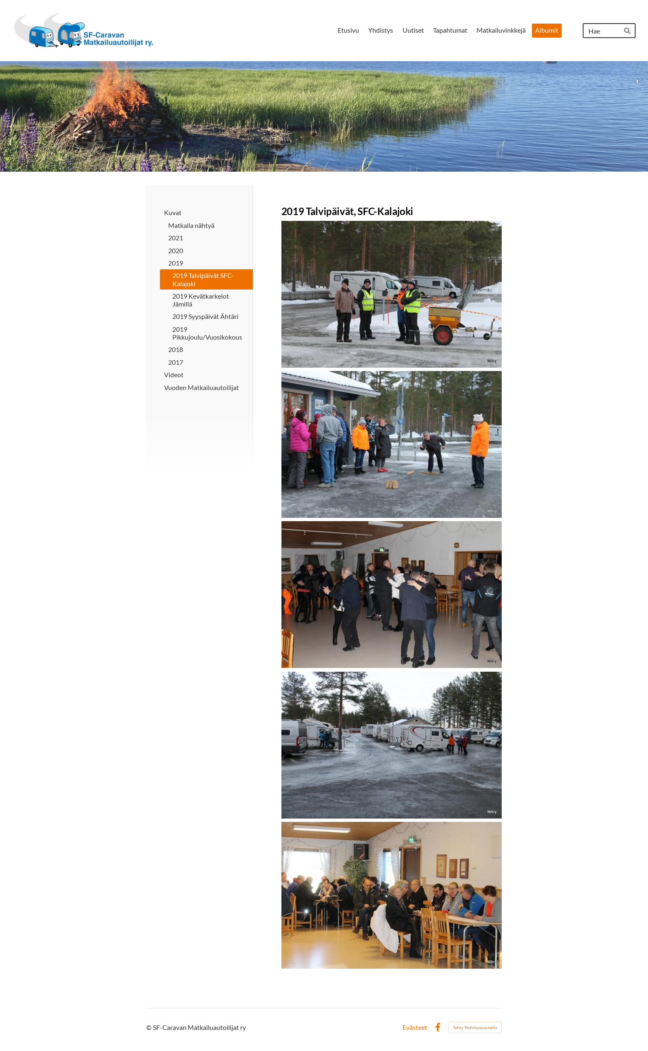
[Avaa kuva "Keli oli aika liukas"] (391, 745)
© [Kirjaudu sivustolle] (149, 1027)
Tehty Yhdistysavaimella (475, 1027)
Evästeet (415, 1027)
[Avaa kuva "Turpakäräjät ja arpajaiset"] (391, 895)
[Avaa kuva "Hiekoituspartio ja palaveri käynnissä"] (391, 294)
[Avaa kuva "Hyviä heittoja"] (391, 444)
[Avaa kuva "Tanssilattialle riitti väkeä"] (391, 594)
